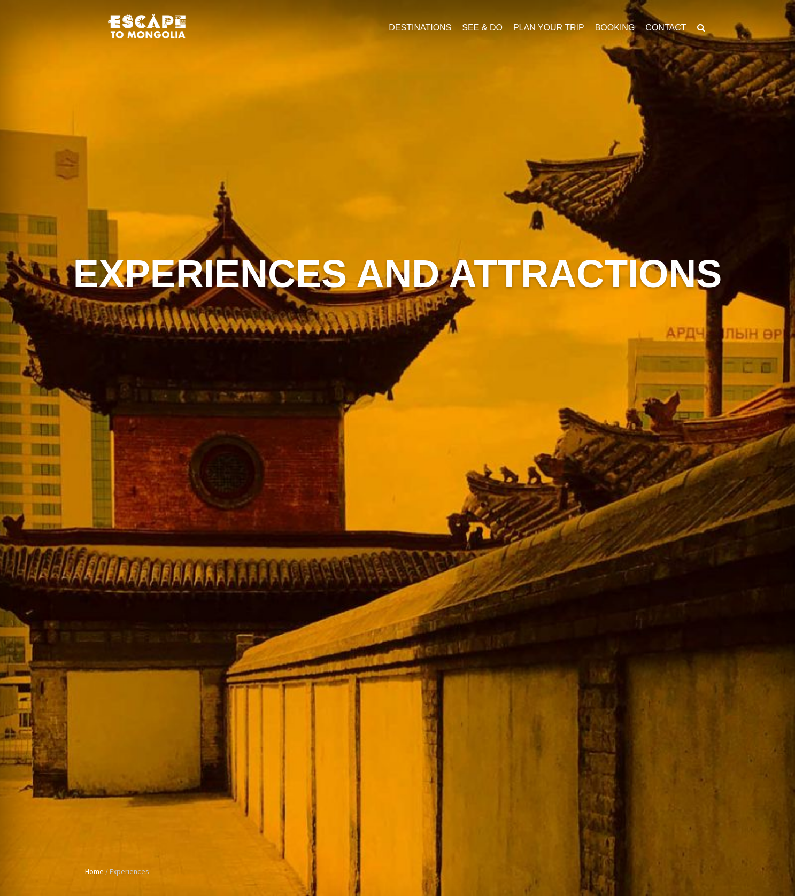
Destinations (420, 27)
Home (94, 871)
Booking (615, 27)
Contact (665, 27)
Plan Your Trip (548, 27)
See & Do (482, 27)
